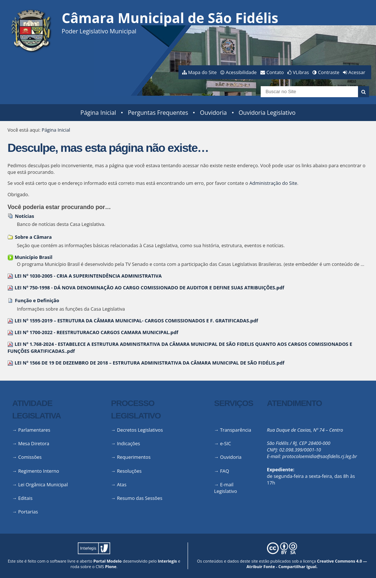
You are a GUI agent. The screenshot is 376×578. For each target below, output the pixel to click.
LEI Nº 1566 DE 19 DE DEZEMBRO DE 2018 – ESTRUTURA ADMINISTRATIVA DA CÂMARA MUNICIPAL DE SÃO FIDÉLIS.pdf (150, 362)
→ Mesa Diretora (30, 443)
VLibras (301, 72)
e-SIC (225, 443)
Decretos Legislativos (140, 430)
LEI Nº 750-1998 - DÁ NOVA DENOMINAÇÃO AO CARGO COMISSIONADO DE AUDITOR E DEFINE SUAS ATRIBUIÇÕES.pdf (149, 287)
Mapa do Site (202, 72)
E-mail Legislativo (225, 487)
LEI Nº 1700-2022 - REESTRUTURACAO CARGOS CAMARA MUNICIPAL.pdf (96, 332)
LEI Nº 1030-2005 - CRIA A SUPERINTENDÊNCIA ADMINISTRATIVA (88, 275)
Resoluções (129, 471)
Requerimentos (134, 457)
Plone (110, 566)
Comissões (29, 457)
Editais (25, 498)
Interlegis (167, 561)
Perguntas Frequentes (158, 113)
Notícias (24, 216)
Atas (121, 484)
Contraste (328, 72)
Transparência (235, 430)
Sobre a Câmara (33, 237)
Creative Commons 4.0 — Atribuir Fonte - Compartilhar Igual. (306, 563)
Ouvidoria (213, 113)
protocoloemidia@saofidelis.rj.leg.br (319, 456)
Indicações (128, 443)
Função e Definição (37, 300)
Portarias (28, 511)
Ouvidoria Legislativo (267, 113)
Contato (275, 72)
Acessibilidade (241, 72)
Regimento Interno (38, 471)
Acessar (356, 72)
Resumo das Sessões (139, 498)
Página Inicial (98, 113)
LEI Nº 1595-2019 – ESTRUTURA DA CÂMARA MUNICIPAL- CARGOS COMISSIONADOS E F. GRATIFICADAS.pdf (136, 320)
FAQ (224, 471)
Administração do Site (273, 183)
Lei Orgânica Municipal (43, 484)
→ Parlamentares (31, 430)
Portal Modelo (107, 561)
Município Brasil (34, 257)
